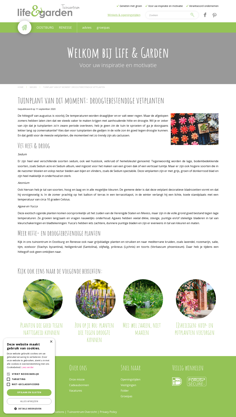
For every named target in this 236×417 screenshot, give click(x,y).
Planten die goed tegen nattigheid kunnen (41, 328)
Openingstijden (130, 379)
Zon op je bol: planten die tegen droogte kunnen (94, 332)
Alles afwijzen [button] (29, 401)
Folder (125, 390)
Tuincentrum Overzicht (82, 412)
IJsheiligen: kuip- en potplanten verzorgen (194, 328)
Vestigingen (128, 385)
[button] (29, 408)
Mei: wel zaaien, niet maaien (142, 328)
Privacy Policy (108, 412)
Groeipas (126, 396)
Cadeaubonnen (79, 385)
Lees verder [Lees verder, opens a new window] (28, 367)
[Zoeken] (167, 15)
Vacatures (75, 390)
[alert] (29, 376)
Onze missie (77, 379)
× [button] (51, 341)
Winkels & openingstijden (124, 15)
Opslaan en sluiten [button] (29, 392)
